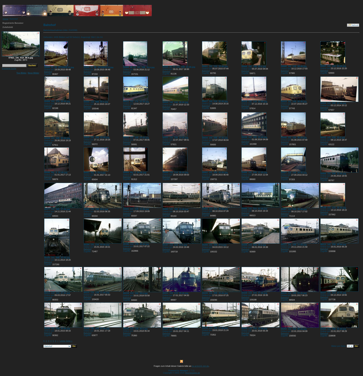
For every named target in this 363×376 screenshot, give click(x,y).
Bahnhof (48, 72)
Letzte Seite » (66, 341)
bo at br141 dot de (200, 366)
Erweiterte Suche (9, 68)
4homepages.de (192, 373)
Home (5, 19)
